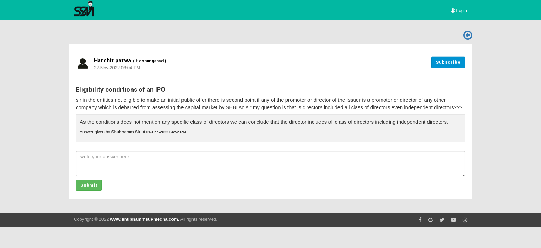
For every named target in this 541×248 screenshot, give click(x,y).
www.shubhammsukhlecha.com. (144, 219)
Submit (88, 185)
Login (459, 10)
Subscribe (448, 62)
